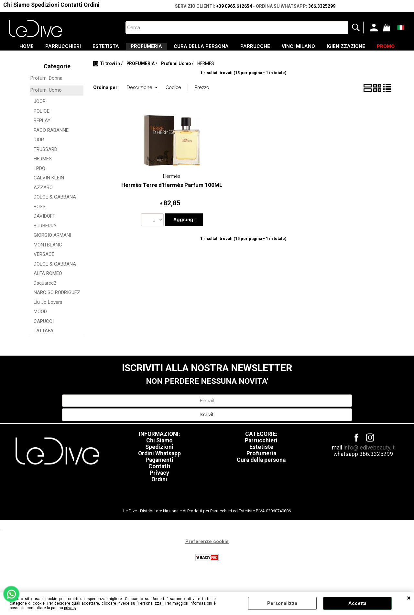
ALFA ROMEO (48, 292)
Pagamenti (159, 478)
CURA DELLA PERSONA (248, 49)
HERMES (43, 178)
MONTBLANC (48, 264)
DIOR (39, 159)
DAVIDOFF (44, 235)
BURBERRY (45, 244)
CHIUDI (409, 598)
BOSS (40, 225)
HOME (43, 49)
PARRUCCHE (310, 49)
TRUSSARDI (46, 168)
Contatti (71, 5)
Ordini (92, 5)
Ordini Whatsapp (159, 472)
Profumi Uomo (46, 109)
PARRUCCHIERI (87, 49)
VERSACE (44, 273)
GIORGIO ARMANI (52, 254)
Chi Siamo (16, 5)
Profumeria (261, 472)
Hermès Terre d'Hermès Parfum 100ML (172, 204)
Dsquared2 (45, 302)
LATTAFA (43, 350)
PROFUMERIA (186, 49)
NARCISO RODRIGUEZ (57, 311)
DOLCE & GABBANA (55, 216)
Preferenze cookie (207, 560)
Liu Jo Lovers (48, 321)
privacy (70, 608)
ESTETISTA (138, 49)
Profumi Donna (46, 97)
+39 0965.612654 (234, 6)
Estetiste (261, 465)
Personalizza (282, 603)
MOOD (40, 331)
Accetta (357, 603)
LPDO (39, 187)
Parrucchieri (261, 459)
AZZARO (43, 206)
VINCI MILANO (361, 49)
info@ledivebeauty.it (369, 466)
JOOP (40, 120)
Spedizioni (45, 5)
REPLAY (42, 139)
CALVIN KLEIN (49, 197)
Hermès (171, 195)
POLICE (41, 130)
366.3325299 (321, 6)
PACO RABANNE (51, 149)
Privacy (159, 491)
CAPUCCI (44, 340)
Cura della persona (261, 478)
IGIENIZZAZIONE (188, 62)
